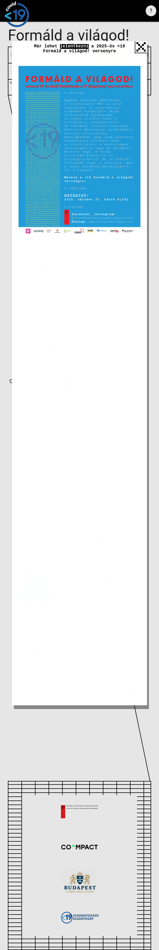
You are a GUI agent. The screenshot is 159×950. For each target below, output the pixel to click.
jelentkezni (74, 49)
